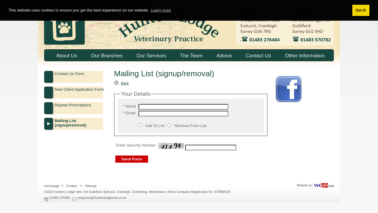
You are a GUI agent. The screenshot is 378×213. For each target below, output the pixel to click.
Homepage (51, 186)
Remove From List (190, 125)
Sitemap (91, 186)
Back (125, 83)
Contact (71, 186)
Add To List (155, 125)
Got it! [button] (361, 10)
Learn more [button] (161, 10)
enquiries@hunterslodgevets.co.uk (102, 197)
